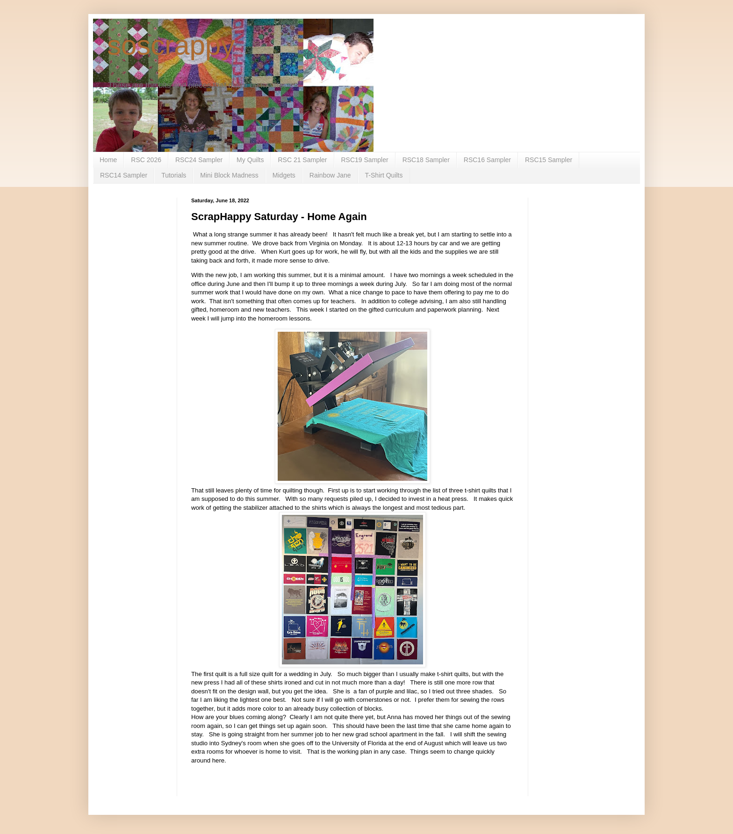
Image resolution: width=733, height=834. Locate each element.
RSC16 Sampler (487, 160)
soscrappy (171, 45)
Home (108, 160)
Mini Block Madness (229, 175)
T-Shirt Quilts (384, 175)
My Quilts (250, 160)
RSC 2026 (146, 160)
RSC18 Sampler (426, 160)
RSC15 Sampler (548, 160)
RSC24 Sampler (199, 160)
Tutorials (173, 175)
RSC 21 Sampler (302, 160)
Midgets (284, 175)
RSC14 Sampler (123, 175)
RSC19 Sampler (364, 160)
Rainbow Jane (330, 175)
